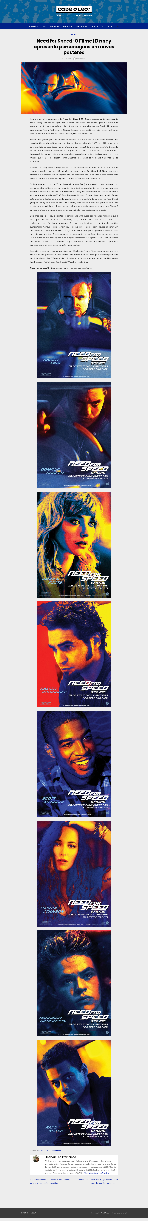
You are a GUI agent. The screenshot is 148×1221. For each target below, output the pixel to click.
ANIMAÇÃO (33, 26)
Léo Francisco (81, 59)
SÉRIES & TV (54, 26)
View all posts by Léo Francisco (96, 1176)
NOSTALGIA (67, 26)
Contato (110, 26)
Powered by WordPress (103, 1216)
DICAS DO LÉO (97, 26)
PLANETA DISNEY (81, 26)
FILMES (43, 26)
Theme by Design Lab (123, 1216)
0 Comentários (55, 1154)
